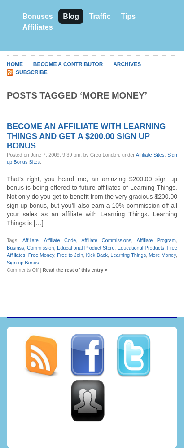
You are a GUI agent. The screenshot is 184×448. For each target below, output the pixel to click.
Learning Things (128, 255)
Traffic (100, 16)
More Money (162, 255)
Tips (128, 16)
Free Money (41, 255)
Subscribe (32, 72)
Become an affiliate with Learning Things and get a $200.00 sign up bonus (86, 136)
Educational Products (141, 248)
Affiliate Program (155, 240)
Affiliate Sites (150, 154)
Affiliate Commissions (106, 240)
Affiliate (30, 240)
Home (15, 64)
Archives (127, 64)
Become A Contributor (68, 64)
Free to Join (70, 255)
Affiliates (37, 27)
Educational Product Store (85, 248)
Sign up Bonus (23, 262)
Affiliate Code (60, 240)
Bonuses (37, 16)
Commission (40, 248)
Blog (71, 16)
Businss (15, 248)
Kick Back (97, 255)
